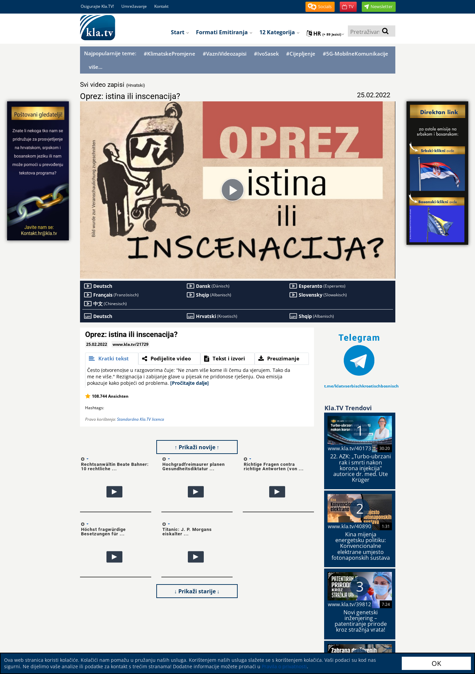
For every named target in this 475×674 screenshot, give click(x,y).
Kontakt (161, 6)
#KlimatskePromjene (169, 54)
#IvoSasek (266, 54)
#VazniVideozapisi (224, 54)
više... (95, 66)
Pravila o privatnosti (284, 666)
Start (180, 32)
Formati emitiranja (224, 32)
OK (436, 663)
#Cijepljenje (300, 54)
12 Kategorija (279, 32)
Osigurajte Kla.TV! (97, 6)
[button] (320, 7)
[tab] (111, 359)
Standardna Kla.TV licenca (140, 419)
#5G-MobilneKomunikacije (355, 54)
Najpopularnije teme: (110, 53)
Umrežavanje (134, 6)
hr (325, 33)
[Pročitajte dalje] (189, 383)
